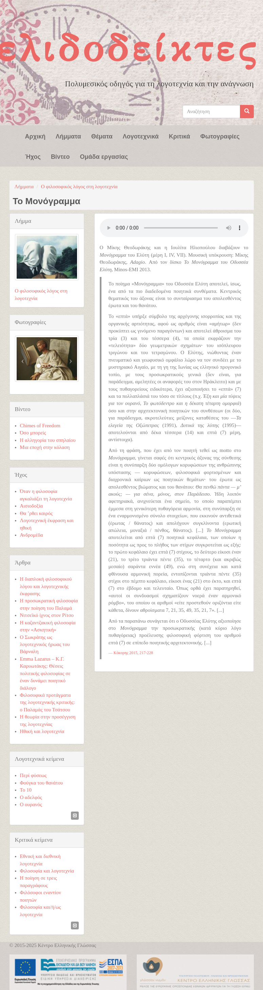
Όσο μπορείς (33, 432)
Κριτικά (179, 136)
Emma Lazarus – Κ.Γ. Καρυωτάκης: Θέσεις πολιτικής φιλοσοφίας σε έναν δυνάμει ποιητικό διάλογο (45, 673)
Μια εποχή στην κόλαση (45, 447)
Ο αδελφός (31, 797)
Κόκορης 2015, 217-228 (133, 652)
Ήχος (33, 156)
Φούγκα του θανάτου (41, 782)
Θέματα (102, 136)
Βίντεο (60, 156)
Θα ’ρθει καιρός (36, 513)
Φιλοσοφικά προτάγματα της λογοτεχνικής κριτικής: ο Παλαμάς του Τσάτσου (47, 702)
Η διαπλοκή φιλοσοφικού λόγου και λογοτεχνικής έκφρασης (46, 586)
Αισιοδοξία (31, 506)
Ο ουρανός (31, 804)
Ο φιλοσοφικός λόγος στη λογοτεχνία (79, 186)
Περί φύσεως (33, 775)
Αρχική (35, 136)
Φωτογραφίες (220, 136)
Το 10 (26, 790)
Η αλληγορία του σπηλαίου (48, 440)
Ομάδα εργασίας (104, 156)
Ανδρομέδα (31, 535)
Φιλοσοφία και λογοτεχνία (47, 871)
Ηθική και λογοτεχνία (42, 731)
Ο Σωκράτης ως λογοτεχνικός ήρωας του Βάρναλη (45, 644)
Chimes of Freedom (40, 425)
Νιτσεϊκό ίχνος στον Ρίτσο (47, 615)
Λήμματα (68, 136)
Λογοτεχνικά (141, 136)
